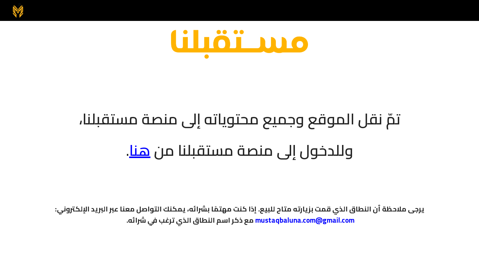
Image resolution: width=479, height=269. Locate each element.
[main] (239, 130)
